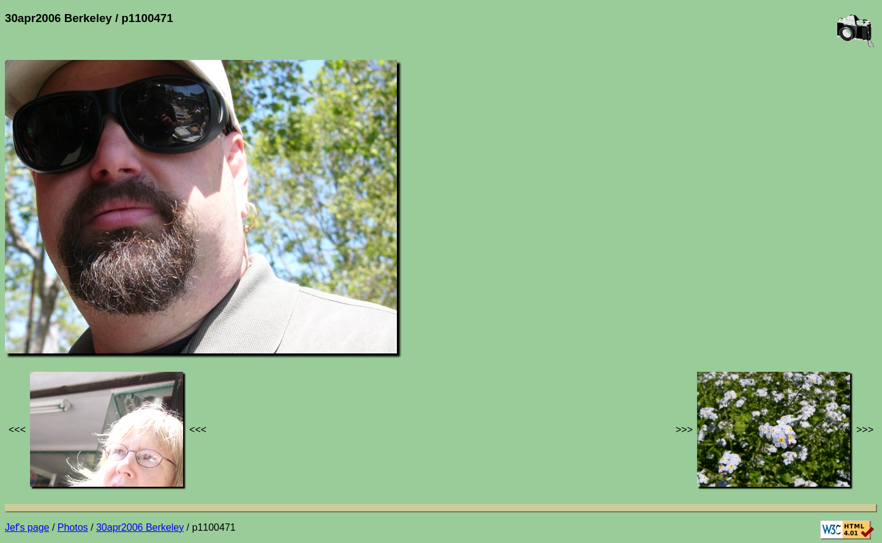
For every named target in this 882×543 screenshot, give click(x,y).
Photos (73, 527)
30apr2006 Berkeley (140, 527)
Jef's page (27, 527)
